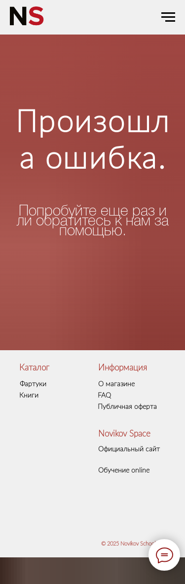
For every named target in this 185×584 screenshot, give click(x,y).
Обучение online (123, 470)
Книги (28, 395)
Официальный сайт (129, 449)
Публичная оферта (127, 406)
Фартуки (33, 384)
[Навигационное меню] (168, 17)
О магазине (116, 384)
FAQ (104, 395)
